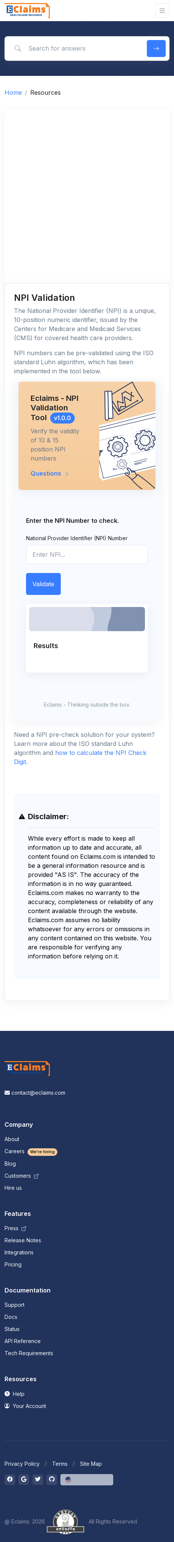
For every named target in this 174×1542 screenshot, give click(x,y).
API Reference (23, 1341)
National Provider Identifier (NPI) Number (77, 538)
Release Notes (23, 1240)
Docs (11, 1317)
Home (13, 92)
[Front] (27, 10)
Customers (21, 1175)
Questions (50, 473)
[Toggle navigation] (162, 10)
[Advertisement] (87, 196)
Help (15, 1394)
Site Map (91, 1463)
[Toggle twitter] (37, 1479)
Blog (10, 1163)
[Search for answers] (74, 48)
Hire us (13, 1188)
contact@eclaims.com (35, 1092)
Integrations (19, 1252)
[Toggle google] (23, 1479)
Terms (60, 1463)
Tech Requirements (29, 1353)
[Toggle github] (51, 1479)
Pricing (13, 1264)
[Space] (27, 1068)
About (12, 1139)
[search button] (156, 48)
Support (15, 1305)
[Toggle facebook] (10, 1479)
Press (15, 1228)
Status (12, 1329)
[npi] (87, 554)
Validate (43, 584)
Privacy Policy (22, 1463)
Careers (31, 1151)
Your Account (25, 1406)
